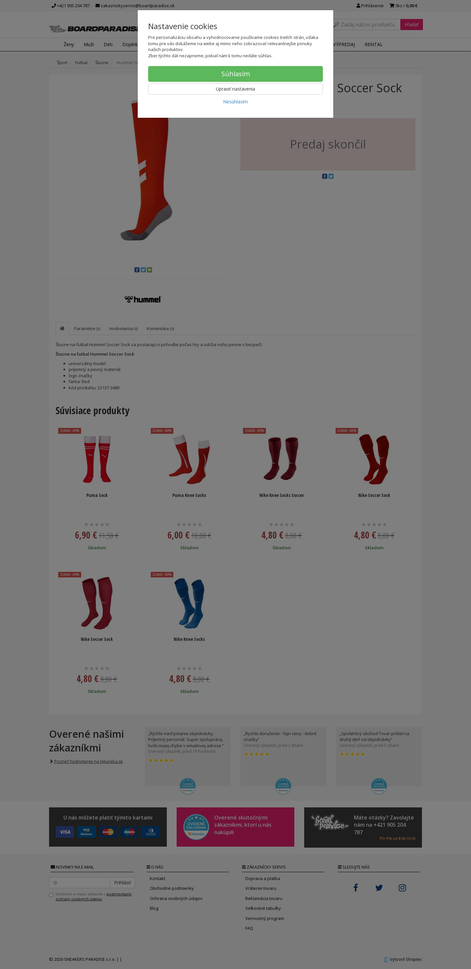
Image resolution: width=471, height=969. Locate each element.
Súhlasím (235, 73)
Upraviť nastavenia (235, 89)
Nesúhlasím (235, 101)
